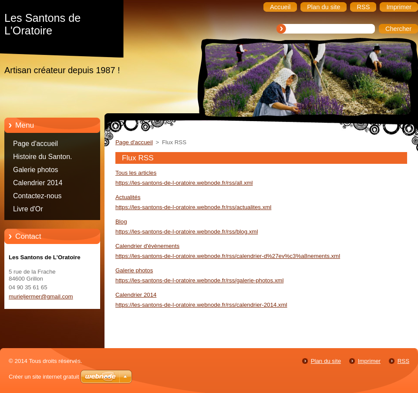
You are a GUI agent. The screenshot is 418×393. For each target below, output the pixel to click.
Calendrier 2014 (37, 182)
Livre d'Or (28, 209)
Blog (121, 221)
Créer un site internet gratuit (44, 376)
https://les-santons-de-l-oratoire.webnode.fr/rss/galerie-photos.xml (199, 280)
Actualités (128, 197)
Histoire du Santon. (42, 156)
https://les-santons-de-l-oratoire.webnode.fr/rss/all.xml (184, 183)
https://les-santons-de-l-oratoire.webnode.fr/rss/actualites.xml (193, 207)
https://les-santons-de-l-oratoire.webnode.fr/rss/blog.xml (186, 231)
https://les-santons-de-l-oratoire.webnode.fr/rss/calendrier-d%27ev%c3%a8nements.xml (227, 256)
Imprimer (369, 361)
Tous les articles (135, 172)
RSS (403, 361)
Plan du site (326, 361)
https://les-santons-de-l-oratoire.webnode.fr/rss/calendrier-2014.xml (201, 305)
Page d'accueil (35, 143)
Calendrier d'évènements (147, 246)
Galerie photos (35, 169)
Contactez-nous (37, 196)
